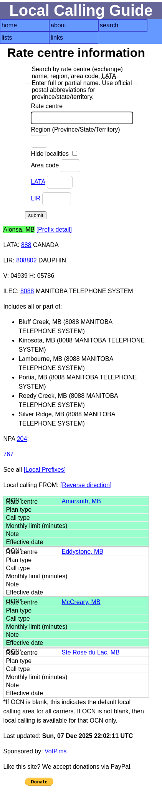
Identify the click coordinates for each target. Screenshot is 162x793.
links (57, 37)
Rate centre (82, 113)
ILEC (10, 291)
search (109, 25)
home (9, 25)
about (58, 25)
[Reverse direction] (85, 485)
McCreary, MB (81, 602)
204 (22, 439)
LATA (38, 182)
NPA (9, 439)
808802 (26, 260)
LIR (35, 198)
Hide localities (54, 153)
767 (8, 454)
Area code (55, 165)
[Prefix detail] (54, 229)
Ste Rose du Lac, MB (91, 652)
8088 (27, 291)
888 (26, 245)
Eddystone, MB (83, 551)
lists (7, 37)
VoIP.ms (56, 751)
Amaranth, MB (81, 501)
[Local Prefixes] (45, 469)
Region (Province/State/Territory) (75, 137)
